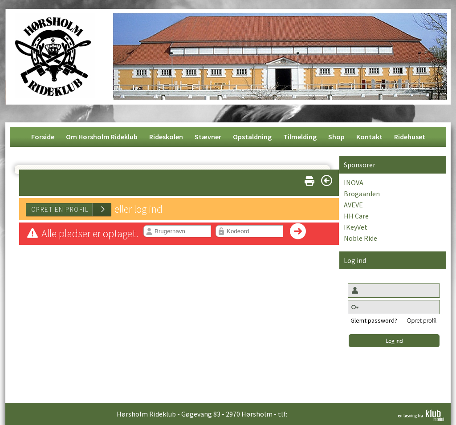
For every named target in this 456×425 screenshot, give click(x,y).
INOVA (353, 182)
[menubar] (228, 137)
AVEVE (353, 204)
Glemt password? (373, 320)
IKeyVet (355, 227)
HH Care (356, 215)
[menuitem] (42, 137)
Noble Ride (360, 238)
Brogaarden (362, 193)
